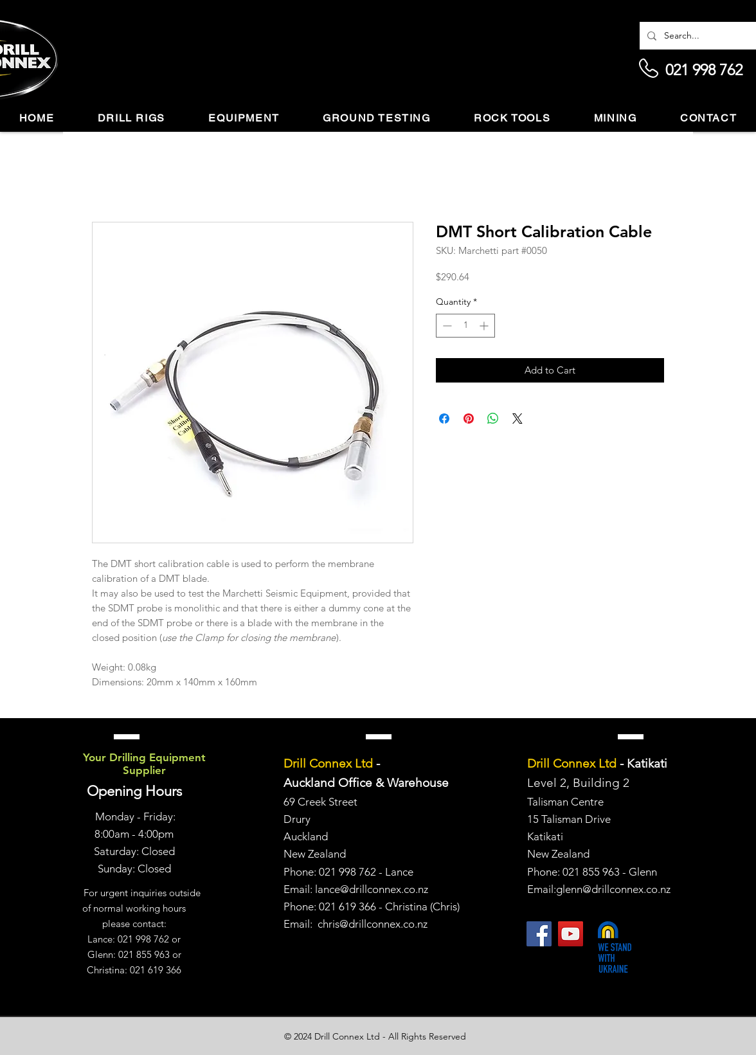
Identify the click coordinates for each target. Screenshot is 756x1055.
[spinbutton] (465, 325)
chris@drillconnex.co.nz (373, 923)
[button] (131, 118)
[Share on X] (517, 418)
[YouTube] (570, 933)
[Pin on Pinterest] (468, 418)
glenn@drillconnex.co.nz (613, 889)
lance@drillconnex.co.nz (371, 889)
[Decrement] (446, 325)
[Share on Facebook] (444, 418)
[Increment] (485, 325)
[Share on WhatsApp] (493, 418)
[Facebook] (539, 933)
